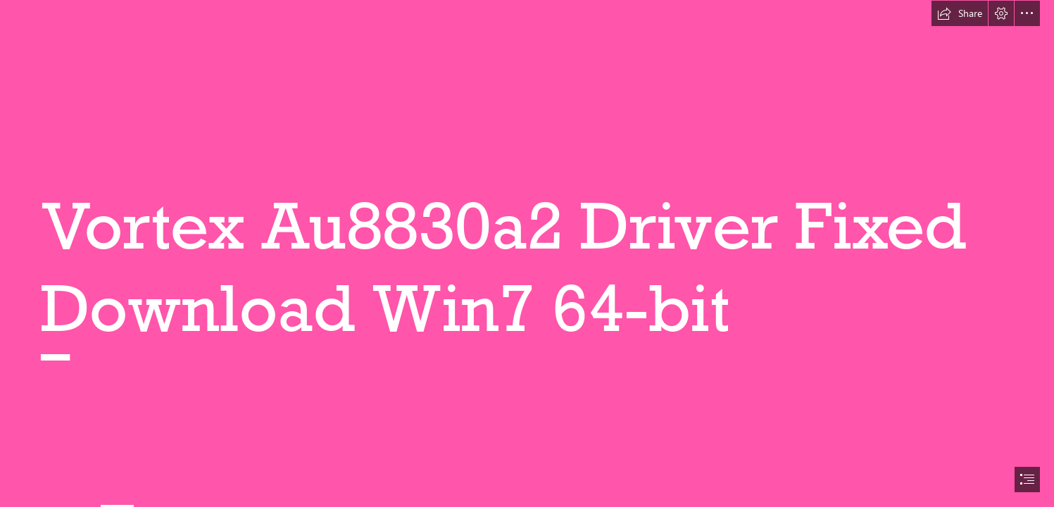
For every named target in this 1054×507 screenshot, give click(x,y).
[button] (959, 13)
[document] (527, 253)
